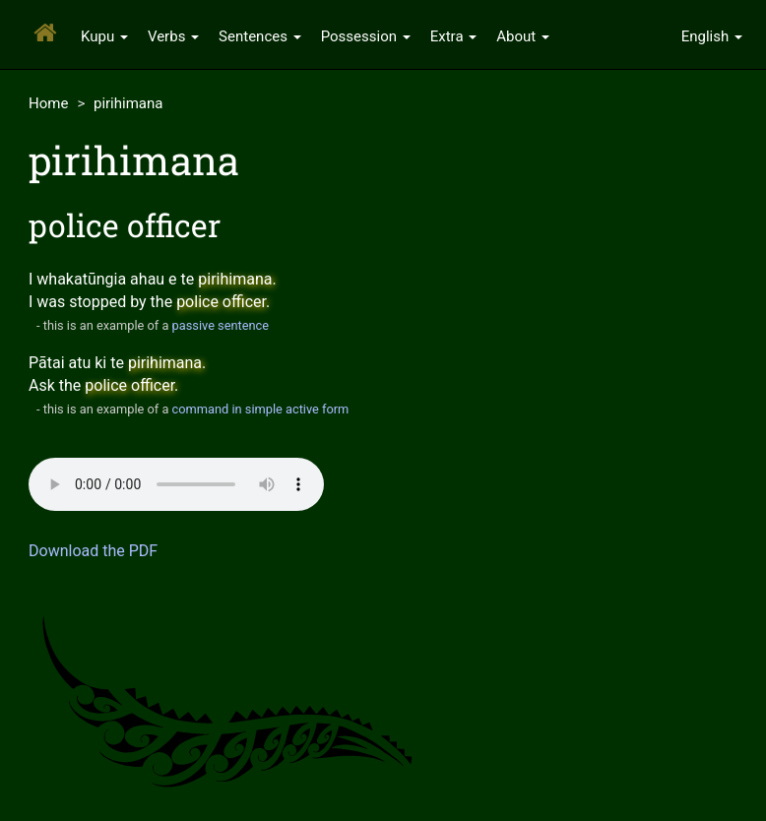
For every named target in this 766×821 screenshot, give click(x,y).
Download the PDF (93, 550)
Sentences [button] (260, 36)
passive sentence (221, 325)
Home (48, 103)
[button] (711, 34)
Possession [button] (366, 36)
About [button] (522, 36)
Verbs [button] (173, 36)
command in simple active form (261, 409)
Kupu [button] (104, 36)
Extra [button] (454, 36)
